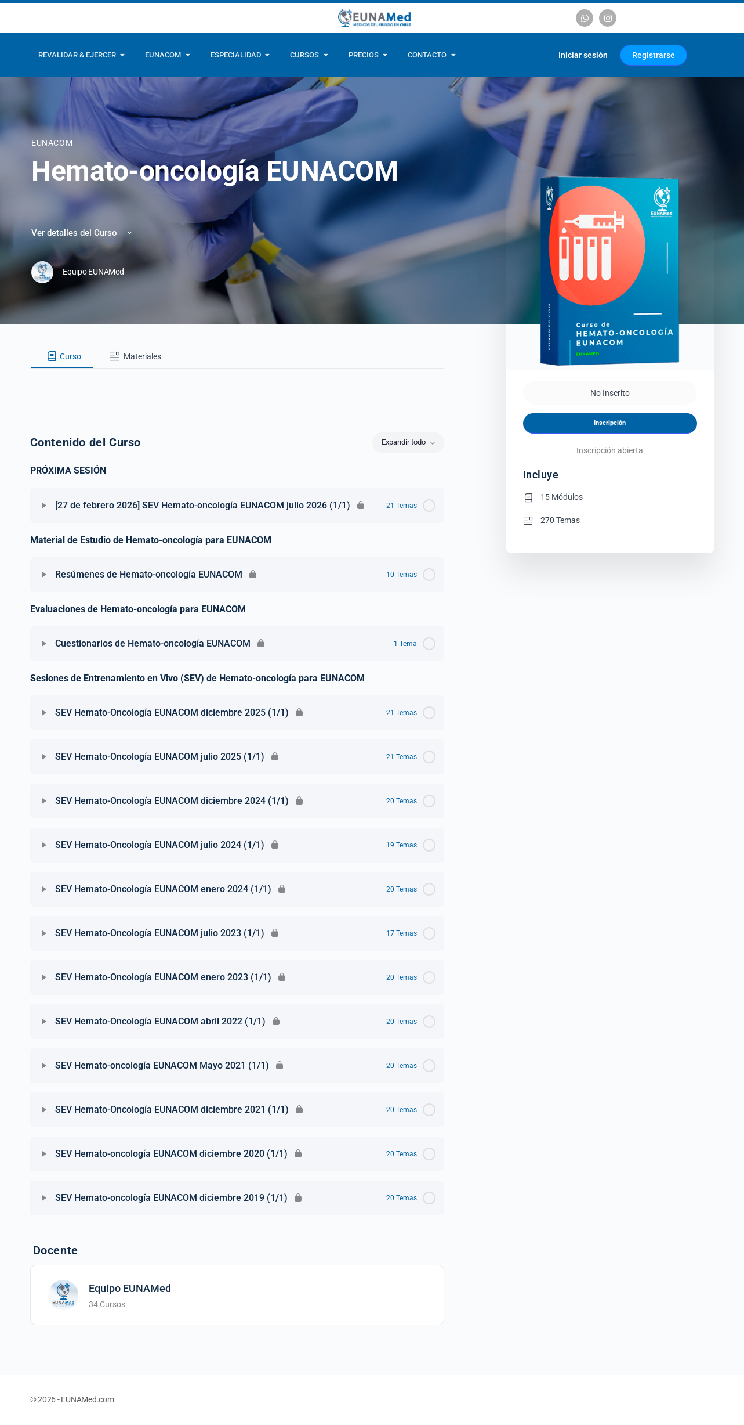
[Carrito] (535, 55)
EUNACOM (51, 142)
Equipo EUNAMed (130, 1288)
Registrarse (653, 55)
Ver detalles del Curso (82, 233)
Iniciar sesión (583, 55)
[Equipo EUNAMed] (63, 1294)
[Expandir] (44, 505)
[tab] (62, 356)
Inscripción (610, 423)
